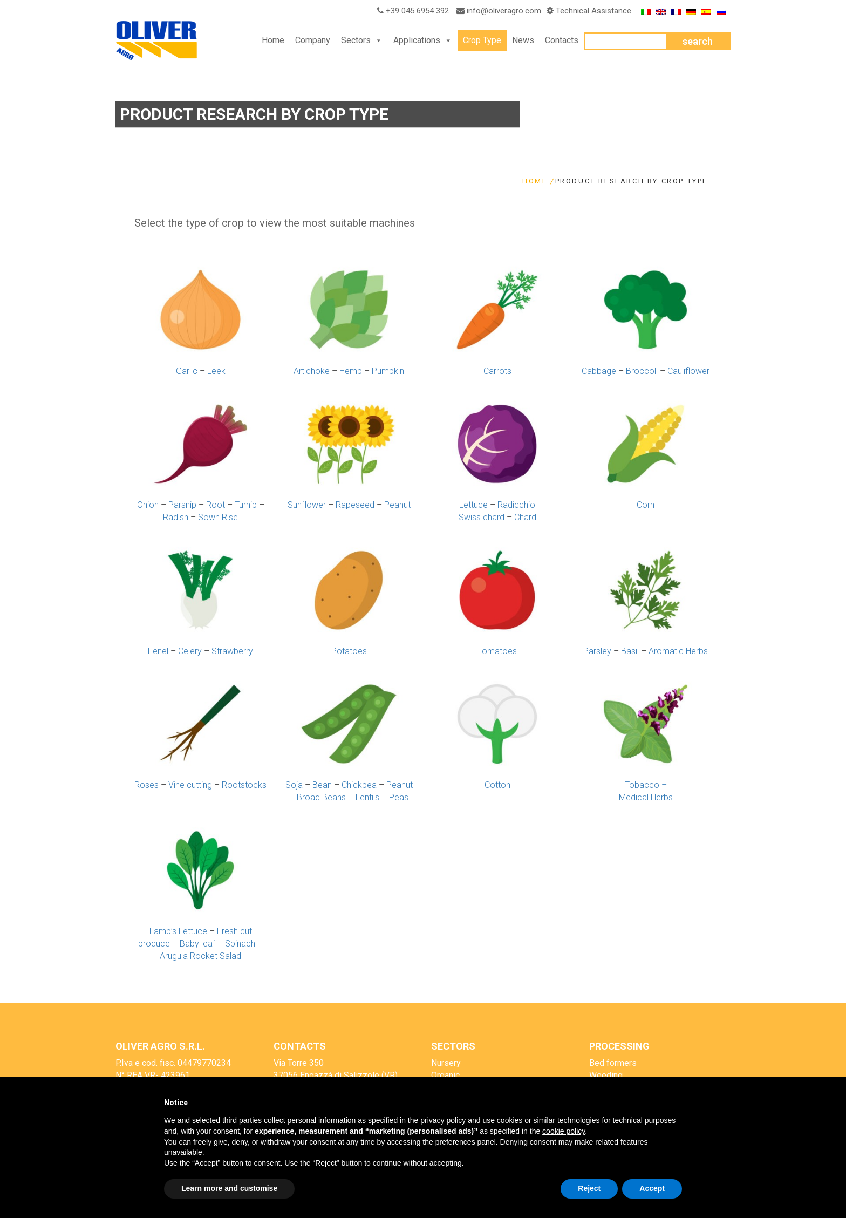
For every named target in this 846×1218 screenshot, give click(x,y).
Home (273, 40)
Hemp (350, 371)
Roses (146, 785)
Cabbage (599, 371)
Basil (630, 651)
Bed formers (613, 1063)
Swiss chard (481, 517)
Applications (416, 40)
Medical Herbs (646, 797)
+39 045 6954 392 (411, 11)
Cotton (497, 785)
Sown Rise (218, 517)
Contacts (561, 40)
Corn (645, 505)
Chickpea (359, 785)
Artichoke (312, 371)
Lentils (367, 797)
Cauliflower (688, 371)
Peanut (397, 505)
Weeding (606, 1075)
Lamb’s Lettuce (178, 931)
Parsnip (182, 505)
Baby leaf (197, 943)
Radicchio (516, 505)
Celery (190, 651)
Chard (525, 517)
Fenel (158, 651)
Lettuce (473, 505)
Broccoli (642, 371)
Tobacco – (646, 785)
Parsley (597, 651)
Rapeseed (355, 505)
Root (215, 505)
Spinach (240, 943)
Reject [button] (589, 1188)
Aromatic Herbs (678, 651)
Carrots (497, 371)
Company (312, 40)
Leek (216, 371)
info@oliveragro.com (504, 11)
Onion (148, 505)
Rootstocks (244, 785)
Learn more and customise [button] (229, 1188)
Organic (445, 1075)
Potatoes (349, 651)
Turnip (246, 505)
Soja (294, 785)
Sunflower (307, 505)
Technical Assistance (593, 11)
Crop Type (482, 40)
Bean (322, 785)
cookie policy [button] (563, 1131)
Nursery (446, 1063)
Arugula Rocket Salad (200, 956)
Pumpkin (388, 371)
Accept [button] (652, 1188)
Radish (175, 517)
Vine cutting (190, 785)
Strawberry (232, 651)
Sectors (356, 40)
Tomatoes (497, 651)
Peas (398, 797)
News (523, 40)
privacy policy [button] (443, 1120)
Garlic (186, 371)
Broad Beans (321, 797)
